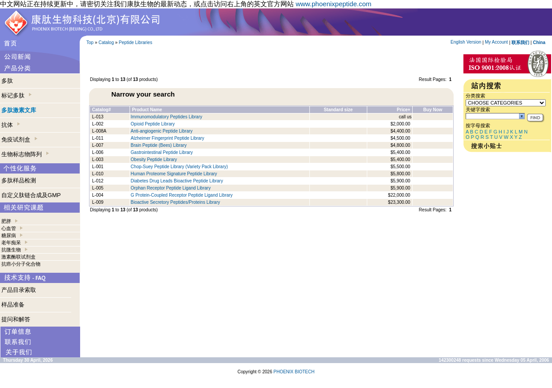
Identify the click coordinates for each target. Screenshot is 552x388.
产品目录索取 (18, 290)
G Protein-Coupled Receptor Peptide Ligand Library (182, 195)
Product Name (147, 109)
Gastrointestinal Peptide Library (162, 152)
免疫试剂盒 (19, 139)
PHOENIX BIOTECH (293, 371)
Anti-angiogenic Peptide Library (162, 131)
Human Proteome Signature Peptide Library (174, 173)
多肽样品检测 (18, 180)
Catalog (106, 42)
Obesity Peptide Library (155, 159)
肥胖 (6, 221)
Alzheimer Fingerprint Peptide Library (167, 138)
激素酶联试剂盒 (18, 256)
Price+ (403, 109)
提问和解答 (15, 319)
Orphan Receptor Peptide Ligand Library (171, 188)
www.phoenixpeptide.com (333, 4)
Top (89, 42)
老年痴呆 (11, 242)
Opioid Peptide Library (153, 123)
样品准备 (12, 304)
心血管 (8, 228)
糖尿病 (8, 235)
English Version (466, 42)
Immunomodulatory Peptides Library (167, 116)
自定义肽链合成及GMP (31, 195)
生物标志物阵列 (25, 154)
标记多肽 (16, 95)
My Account (496, 42)
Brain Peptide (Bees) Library (159, 145)
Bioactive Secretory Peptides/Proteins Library (175, 202)
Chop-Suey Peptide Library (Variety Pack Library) (179, 166)
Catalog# (101, 109)
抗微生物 (11, 249)
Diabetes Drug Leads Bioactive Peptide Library (177, 180)
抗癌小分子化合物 (21, 264)
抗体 (10, 124)
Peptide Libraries (135, 42)
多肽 (7, 80)
